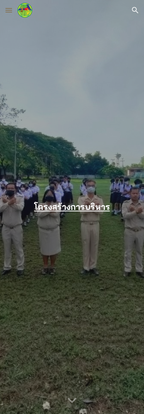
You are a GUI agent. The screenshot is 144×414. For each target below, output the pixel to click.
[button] (9, 10)
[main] (72, 206)
